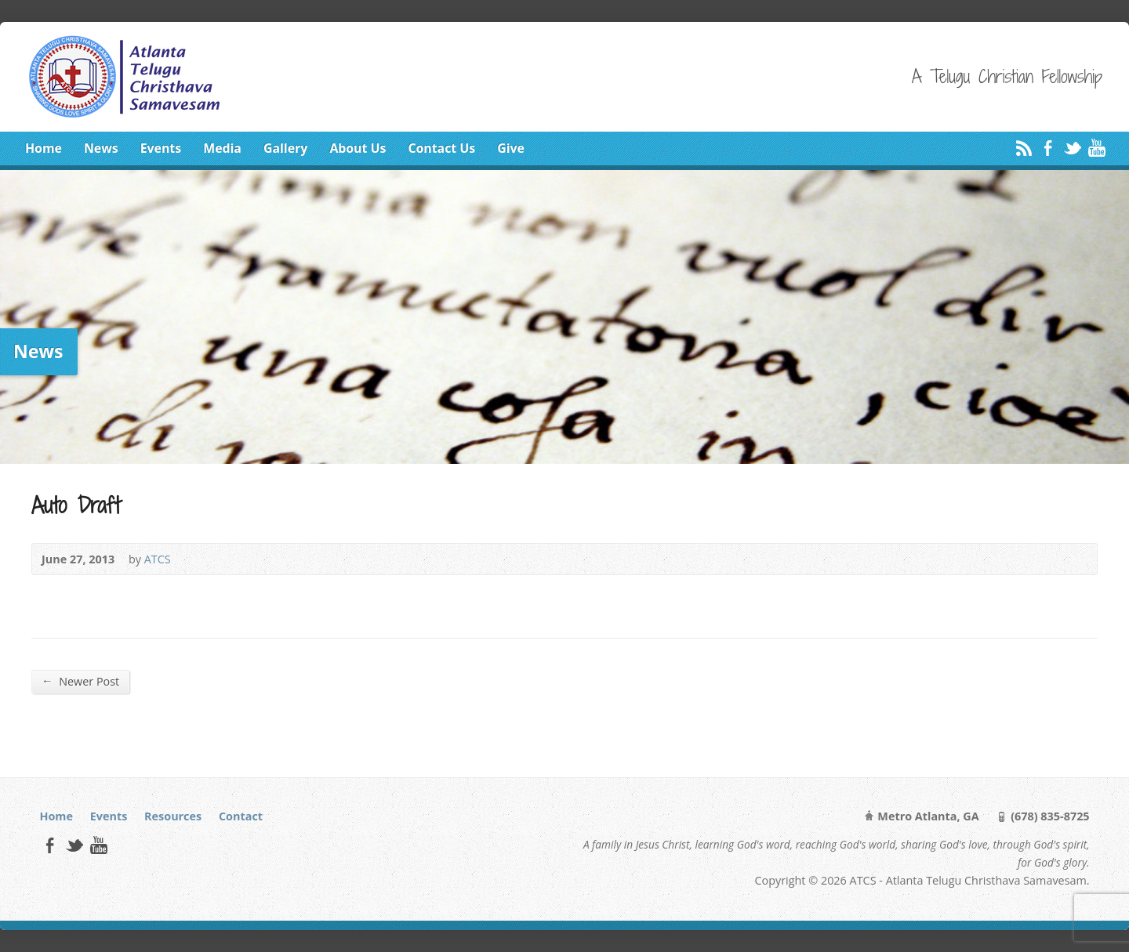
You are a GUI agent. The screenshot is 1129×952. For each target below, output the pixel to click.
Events (160, 148)
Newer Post (80, 681)
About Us (357, 148)
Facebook (1048, 148)
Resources (172, 816)
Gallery (285, 148)
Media (222, 148)
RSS (1024, 148)
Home (43, 148)
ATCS (157, 559)
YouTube (1096, 148)
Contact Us (441, 148)
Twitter (1072, 148)
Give (511, 148)
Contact (241, 816)
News (101, 148)
